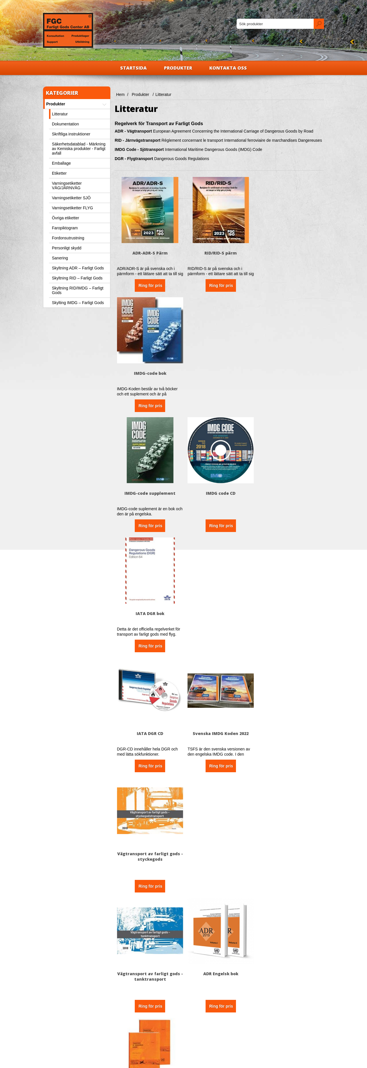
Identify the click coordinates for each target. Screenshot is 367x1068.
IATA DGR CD (149, 490)
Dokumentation (65, 124)
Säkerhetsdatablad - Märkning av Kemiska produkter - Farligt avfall (79, 148)
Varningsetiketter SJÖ (71, 198)
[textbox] (275, 24)
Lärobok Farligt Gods (219, 729)
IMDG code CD (219, 371)
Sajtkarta (126, 1032)
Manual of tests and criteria (149, 729)
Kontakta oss (228, 68)
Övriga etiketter (65, 218)
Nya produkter (201, 1015)
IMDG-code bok (289, 252)
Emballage (61, 163)
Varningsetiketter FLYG (72, 208)
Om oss (55, 1015)
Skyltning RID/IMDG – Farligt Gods (78, 290)
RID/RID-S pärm (219, 252)
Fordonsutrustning (68, 238)
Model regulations (289, 609)
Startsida (133, 68)
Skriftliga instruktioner (71, 134)
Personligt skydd (66, 248)
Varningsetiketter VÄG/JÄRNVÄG (67, 185)
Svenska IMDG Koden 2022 (219, 490)
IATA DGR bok (289, 371)
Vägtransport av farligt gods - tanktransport (149, 612)
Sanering (60, 258)
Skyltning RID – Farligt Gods (77, 278)
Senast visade (201, 1023)
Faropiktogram (65, 228)
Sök (192, 1032)
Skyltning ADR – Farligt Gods (78, 268)
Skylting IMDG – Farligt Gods (78, 302)
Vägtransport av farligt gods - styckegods (289, 493)
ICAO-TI (289, 729)
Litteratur (60, 114)
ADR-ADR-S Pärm (149, 252)
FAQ (122, 1023)
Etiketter (59, 173)
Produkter (178, 68)
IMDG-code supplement (149, 371)
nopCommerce (70, 1061)
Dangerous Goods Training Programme (149, 851)
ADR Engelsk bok (219, 609)
